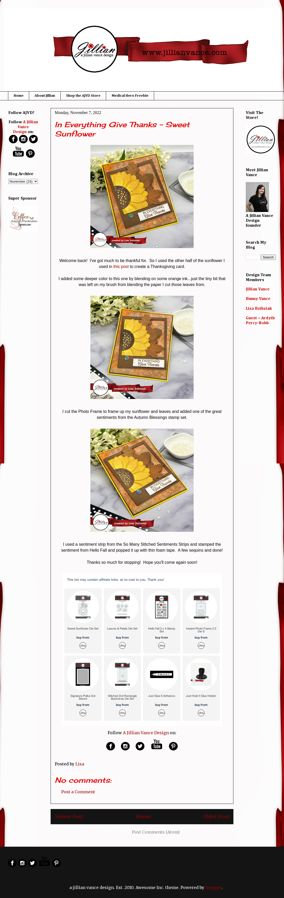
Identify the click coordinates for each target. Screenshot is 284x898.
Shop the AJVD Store (83, 95)
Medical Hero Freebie (130, 95)
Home (18, 95)
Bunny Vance (258, 299)
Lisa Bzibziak (259, 309)
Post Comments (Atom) (156, 832)
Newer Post (69, 816)
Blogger (213, 887)
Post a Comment (78, 791)
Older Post (216, 816)
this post (121, 266)
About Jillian (45, 95)
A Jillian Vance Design (146, 732)
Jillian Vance (258, 289)
